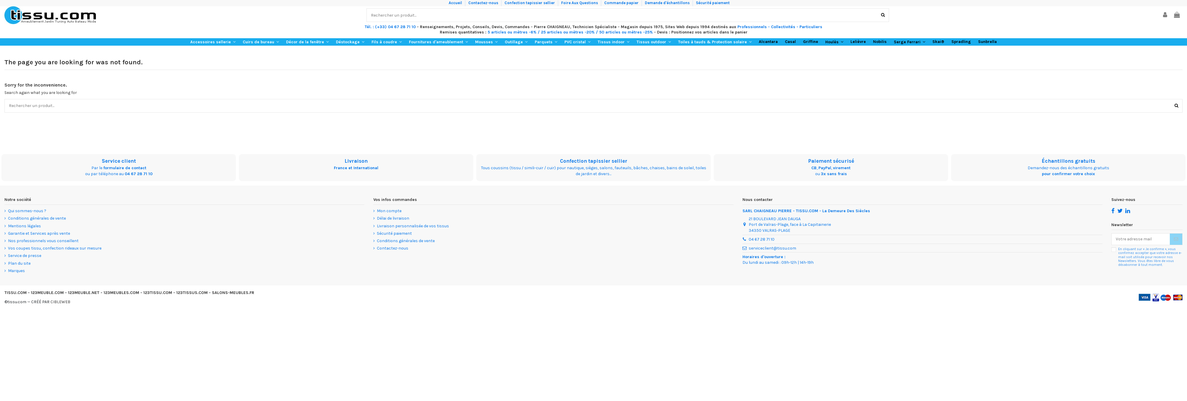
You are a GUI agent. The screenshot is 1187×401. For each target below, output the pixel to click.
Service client (119, 161)
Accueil (456, 3)
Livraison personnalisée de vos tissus (413, 226)
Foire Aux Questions (580, 3)
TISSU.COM (15, 292)
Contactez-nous (483, 3)
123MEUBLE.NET (83, 292)
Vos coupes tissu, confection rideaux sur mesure (54, 248)
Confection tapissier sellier (530, 3)
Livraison (356, 161)
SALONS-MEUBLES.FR (233, 292)
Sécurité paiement (713, 3)
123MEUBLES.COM (121, 292)
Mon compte (389, 210)
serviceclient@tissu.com (772, 248)
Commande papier (621, 3)
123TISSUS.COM (192, 292)
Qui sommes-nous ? (27, 210)
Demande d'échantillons (668, 3)
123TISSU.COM (157, 292)
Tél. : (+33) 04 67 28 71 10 (390, 26)
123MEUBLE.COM (47, 292)
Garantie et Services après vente (39, 233)
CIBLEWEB (60, 301)
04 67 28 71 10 (139, 173)
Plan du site (19, 263)
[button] (213, 42)
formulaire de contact (124, 167)
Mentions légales (24, 226)
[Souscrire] (1176, 239)
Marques (16, 270)
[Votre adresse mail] (1141, 239)
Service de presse (24, 255)
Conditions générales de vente (37, 218)
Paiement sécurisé (831, 161)
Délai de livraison (393, 218)
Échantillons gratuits (1068, 161)
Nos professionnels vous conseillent (43, 240)
